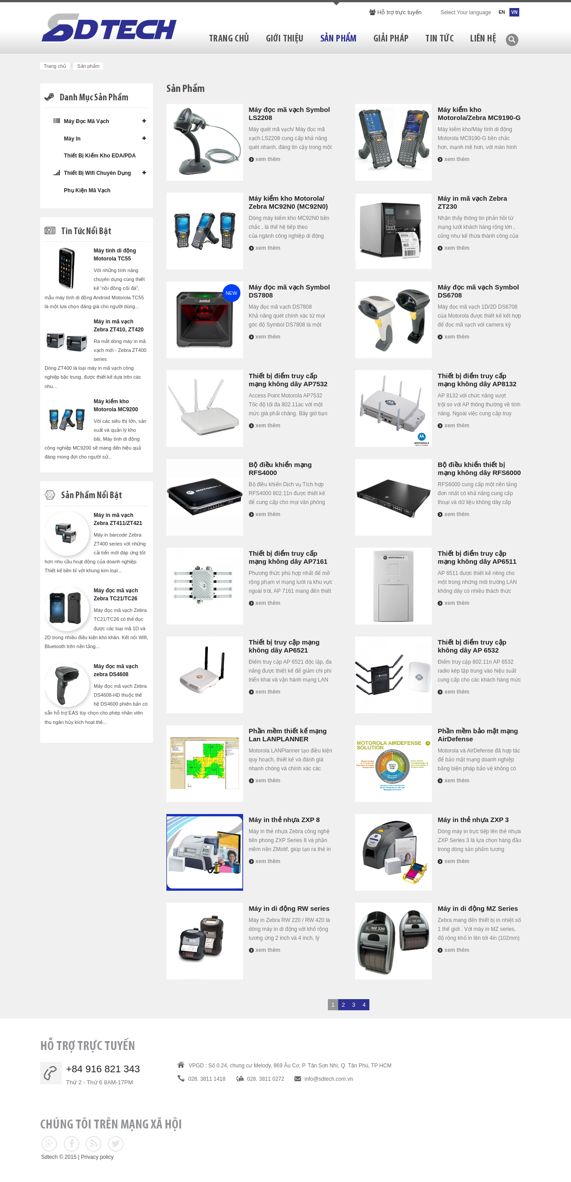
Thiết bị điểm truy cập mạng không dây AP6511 (477, 557)
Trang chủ (55, 66)
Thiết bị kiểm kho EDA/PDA (95, 155)
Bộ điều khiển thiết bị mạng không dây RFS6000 (479, 468)
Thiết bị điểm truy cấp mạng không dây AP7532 (288, 380)
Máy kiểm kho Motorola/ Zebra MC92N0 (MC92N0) (288, 202)
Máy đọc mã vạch (81, 121)
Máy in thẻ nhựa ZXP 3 (473, 819)
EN (502, 12)
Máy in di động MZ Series (478, 908)
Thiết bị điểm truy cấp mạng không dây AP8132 (477, 380)
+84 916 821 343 (103, 1069)
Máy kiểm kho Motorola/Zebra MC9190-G (479, 113)
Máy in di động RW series (289, 908)
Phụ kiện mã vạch (82, 190)
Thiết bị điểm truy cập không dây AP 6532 (472, 646)
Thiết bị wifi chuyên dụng (92, 172)
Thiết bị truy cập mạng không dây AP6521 (284, 646)
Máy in (67, 138)
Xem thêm (268, 159)
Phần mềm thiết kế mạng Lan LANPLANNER (288, 735)
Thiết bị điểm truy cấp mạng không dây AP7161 (288, 557)
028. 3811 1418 (206, 1079)
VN (514, 12)
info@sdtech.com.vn (329, 1079)
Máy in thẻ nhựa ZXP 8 (284, 819)
